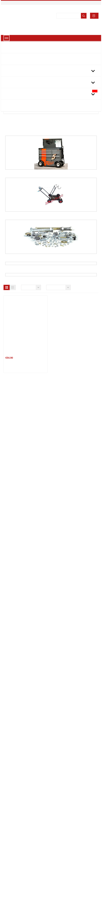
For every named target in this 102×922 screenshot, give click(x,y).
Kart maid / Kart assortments (51, 175)
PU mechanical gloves (20, 746)
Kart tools (51, 301)
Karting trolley (51, 217)
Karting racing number (20, 665)
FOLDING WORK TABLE (20, 500)
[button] (7, 352)
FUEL (51, 343)
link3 (56, 887)
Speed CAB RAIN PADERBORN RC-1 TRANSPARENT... (26, 826)
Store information (69, 891)
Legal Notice (13, 882)
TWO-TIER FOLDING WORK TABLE (78, 500)
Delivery (11, 877)
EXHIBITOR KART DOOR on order (26, 581)
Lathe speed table (69, 662)
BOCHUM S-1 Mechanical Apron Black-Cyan (76, 744)
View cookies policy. (64, 12)
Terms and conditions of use (23, 887)
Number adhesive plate (72, 824)
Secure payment (16, 893)
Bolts (51, 259)
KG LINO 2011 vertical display (75, 581)
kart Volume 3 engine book (74, 419)
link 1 (57, 877)
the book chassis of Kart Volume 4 (27, 419)
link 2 (57, 882)
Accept (81, 12)
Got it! (51, 914)
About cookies (50, 906)
